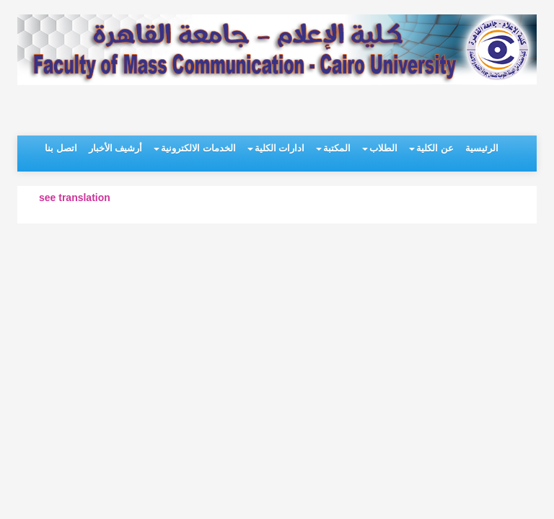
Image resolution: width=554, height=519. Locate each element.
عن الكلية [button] (431, 148)
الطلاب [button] (379, 148)
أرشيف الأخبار (116, 148)
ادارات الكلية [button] (276, 148)
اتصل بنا (61, 148)
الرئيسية (481, 148)
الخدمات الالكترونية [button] (195, 148)
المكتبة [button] (333, 148)
